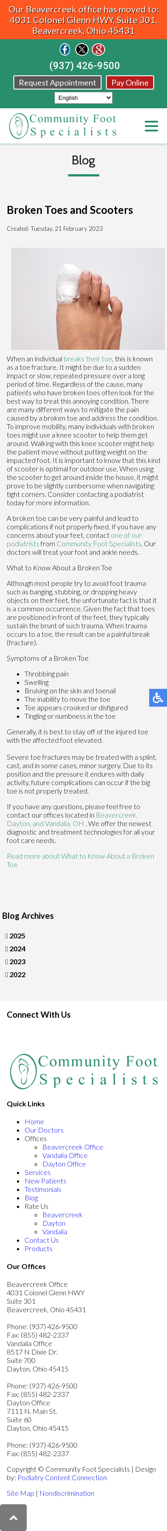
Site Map (20, 1493)
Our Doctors (44, 1130)
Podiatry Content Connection (62, 1477)
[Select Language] (83, 98)
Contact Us (41, 1240)
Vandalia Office (65, 1155)
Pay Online (130, 82)
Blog (31, 1197)
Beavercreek (62, 1214)
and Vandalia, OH (58, 823)
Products (38, 1248)
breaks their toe (88, 358)
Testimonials (42, 1189)
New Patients (45, 1180)
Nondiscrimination (66, 1493)
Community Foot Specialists (99, 543)
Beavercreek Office (72, 1146)
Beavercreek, (117, 815)
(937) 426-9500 (84, 66)
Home (34, 1121)
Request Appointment (57, 82)
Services (37, 1172)
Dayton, (20, 823)
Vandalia (54, 1231)
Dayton (53, 1223)
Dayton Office (64, 1163)
